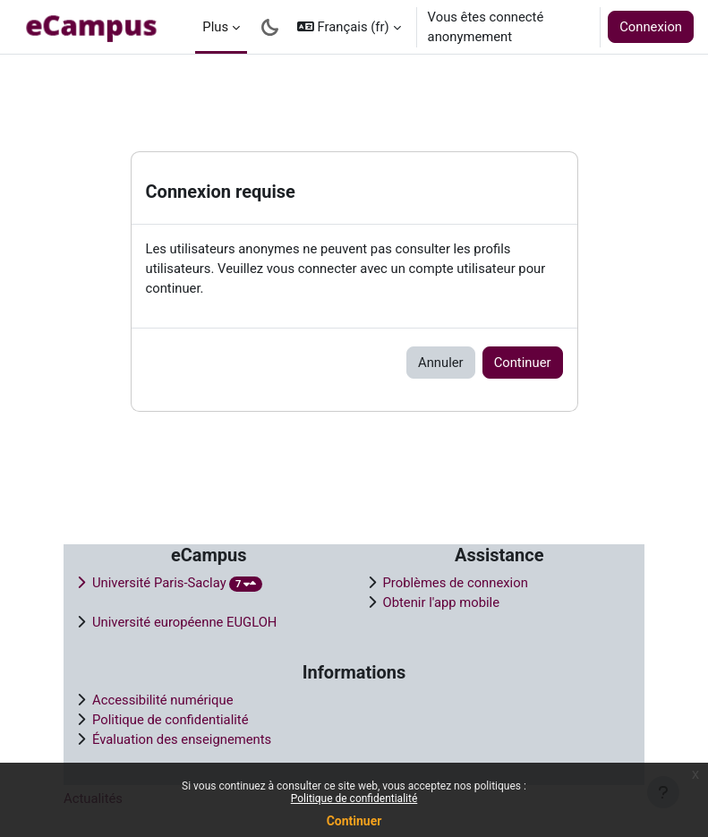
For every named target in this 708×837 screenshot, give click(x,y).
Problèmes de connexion (455, 583)
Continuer (354, 821)
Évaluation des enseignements (181, 739)
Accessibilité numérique (163, 700)
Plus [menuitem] (215, 27)
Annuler (441, 362)
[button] (349, 27)
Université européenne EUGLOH (184, 622)
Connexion (650, 27)
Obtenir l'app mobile (441, 602)
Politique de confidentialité (354, 798)
